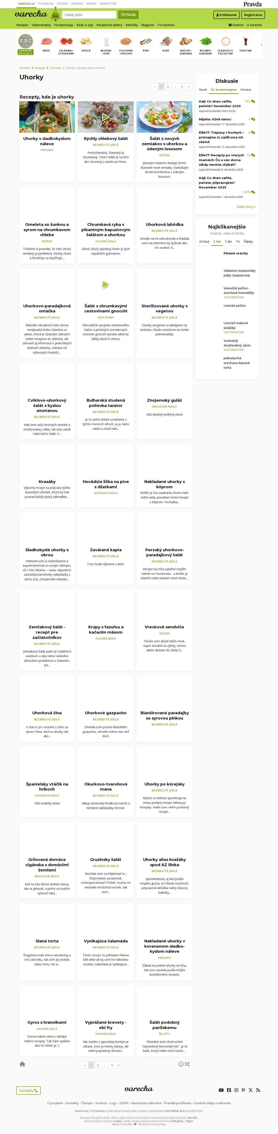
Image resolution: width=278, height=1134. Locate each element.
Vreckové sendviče (164, 627)
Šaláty (164, 1034)
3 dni (217, 241)
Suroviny (55, 68)
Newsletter (108, 3)
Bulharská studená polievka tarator (105, 403)
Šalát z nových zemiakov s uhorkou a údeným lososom (164, 143)
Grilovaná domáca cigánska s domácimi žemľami (47, 864)
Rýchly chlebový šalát (106, 138)
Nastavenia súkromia (146, 1103)
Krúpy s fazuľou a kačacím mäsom (106, 630)
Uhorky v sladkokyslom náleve (47, 141)
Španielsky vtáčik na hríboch (47, 787)
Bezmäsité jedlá (106, 145)
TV (238, 241)
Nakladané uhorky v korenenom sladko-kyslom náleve (164, 946)
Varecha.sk (26, 3)
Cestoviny (106, 317)
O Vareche (254, 25)
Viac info (192, 1118)
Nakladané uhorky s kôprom (164, 484)
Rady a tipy (85, 25)
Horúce (245, 89)
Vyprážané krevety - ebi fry (106, 1025)
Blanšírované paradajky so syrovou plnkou (164, 715)
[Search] (89, 15)
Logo (113, 1103)
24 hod (204, 241)
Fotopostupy (63, 25)
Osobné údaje (212, 1103)
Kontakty (28, 1090)
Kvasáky (47, 481)
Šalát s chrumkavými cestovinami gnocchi (105, 309)
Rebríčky (132, 25)
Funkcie (236, 25)
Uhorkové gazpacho (106, 712)
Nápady (91, 3)
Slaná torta (47, 941)
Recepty (22, 25)
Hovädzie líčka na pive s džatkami (106, 484)
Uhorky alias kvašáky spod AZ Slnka (164, 862)
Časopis (62, 3)
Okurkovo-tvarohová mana (105, 787)
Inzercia (101, 1103)
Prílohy (47, 150)
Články (248, 241)
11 (182, 86)
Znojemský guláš (164, 400)
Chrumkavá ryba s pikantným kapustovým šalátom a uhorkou (105, 229)
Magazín (147, 25)
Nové (203, 89)
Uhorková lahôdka (164, 224)
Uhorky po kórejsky (165, 784)
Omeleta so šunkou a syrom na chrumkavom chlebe (46, 229)
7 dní (228, 241)
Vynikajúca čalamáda (106, 941)
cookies (117, 1121)
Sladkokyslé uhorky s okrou (47, 552)
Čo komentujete (223, 89)
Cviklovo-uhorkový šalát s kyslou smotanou (47, 405)
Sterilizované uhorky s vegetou (165, 309)
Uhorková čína (47, 712)
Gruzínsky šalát (105, 859)
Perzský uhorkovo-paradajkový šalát (164, 552)
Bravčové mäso (164, 406)
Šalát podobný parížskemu (165, 1025)
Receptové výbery (109, 25)
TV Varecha (46, 3)
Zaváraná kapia (106, 549)
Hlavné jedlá (105, 241)
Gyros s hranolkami (47, 1022)
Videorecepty (41, 25)
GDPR (124, 1103)
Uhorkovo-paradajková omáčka (47, 309)
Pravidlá (177, 1103)
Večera (164, 155)
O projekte (55, 1103)
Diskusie (77, 3)
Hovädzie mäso (106, 493)
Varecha (25, 68)
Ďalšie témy (246, 207)
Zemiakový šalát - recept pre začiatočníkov (47, 632)
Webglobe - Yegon (182, 1121)
